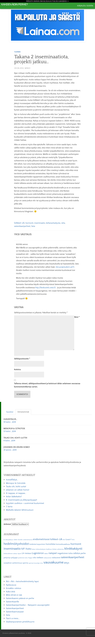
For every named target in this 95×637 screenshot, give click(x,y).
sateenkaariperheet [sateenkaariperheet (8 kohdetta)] (72, 557)
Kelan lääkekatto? (14, 496)
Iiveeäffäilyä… (12, 479)
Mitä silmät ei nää (14, 595)
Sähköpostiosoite (22, 359)
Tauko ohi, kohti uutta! (16, 486)
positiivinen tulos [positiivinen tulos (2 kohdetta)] (23, 558)
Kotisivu (17, 369)
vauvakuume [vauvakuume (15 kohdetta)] (54, 562)
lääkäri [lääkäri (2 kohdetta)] (46, 553)
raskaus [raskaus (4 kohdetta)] (40, 557)
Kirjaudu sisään (85, 6)
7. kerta (9, 506)
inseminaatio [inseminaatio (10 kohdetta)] (12, 548)
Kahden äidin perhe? (14, 4)
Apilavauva (11, 585)
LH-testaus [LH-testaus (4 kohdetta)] (26, 553)
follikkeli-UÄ (19, 223)
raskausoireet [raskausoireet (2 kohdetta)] (47, 558)
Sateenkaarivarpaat (15, 611)
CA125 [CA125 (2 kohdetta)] (15, 539)
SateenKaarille (12, 601)
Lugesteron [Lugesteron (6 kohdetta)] (38, 553)
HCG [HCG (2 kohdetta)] (73, 539)
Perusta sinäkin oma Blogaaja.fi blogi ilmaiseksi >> (47, 1)
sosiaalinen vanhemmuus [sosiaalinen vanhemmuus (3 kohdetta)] (13, 563)
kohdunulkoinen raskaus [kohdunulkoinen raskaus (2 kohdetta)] (10, 553)
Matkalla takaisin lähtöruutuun (19, 510)
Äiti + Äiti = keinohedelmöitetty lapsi (22, 581)
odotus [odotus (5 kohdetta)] (76, 553)
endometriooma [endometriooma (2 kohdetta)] (27, 539)
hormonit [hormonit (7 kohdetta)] (76, 544)
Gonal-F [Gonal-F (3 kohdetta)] (68, 540)
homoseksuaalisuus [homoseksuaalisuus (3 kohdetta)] (63, 544)
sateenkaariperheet (22, 226)
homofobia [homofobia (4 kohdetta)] (50, 544)
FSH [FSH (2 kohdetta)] (64, 539)
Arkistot (7, 524)
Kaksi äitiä (10, 591)
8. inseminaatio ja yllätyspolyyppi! (21, 500)
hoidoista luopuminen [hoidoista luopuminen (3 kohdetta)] (37, 544)
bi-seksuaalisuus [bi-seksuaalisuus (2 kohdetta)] (8, 539)
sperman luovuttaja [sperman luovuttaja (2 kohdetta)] (34, 563)
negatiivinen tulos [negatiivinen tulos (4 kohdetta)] (65, 553)
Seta (33, 226)
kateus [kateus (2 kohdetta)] (34, 549)
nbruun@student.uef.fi (65, 267)
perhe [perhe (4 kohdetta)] (83, 553)
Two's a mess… (13, 618)
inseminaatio (39, 223)
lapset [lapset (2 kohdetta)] (19, 553)
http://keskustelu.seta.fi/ (45, 287)
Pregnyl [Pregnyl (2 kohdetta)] (30, 558)
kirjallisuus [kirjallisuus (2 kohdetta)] (49, 549)
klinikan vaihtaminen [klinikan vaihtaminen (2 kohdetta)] (58, 549)
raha (63, 223)
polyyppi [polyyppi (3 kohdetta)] (14, 558)
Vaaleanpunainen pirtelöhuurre (20, 622)
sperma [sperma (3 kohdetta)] (25, 563)
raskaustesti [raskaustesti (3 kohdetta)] (56, 558)
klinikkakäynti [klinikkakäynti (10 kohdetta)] (73, 548)
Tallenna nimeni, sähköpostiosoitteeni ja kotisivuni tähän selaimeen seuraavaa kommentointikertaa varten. (47, 385)
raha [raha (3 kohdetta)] (34, 558)
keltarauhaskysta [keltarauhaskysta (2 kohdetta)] (41, 549)
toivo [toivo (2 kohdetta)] (41, 563)
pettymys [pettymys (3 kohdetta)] (7, 558)
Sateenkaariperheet (15, 608)
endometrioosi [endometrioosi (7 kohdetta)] (41, 539)
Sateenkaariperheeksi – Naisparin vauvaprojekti (27, 605)
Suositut (9, 412)
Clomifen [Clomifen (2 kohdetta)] (20, 539)
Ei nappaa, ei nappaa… (16, 493)
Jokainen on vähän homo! (17, 490)
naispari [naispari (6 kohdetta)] (52, 553)
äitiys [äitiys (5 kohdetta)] (66, 563)
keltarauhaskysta (53, 223)
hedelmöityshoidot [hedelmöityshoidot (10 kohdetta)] (16, 544)
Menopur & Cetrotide (15, 483)
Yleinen (17, 52)
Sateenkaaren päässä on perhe (20, 598)
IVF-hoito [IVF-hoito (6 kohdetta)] (26, 549)
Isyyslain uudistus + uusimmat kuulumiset (25, 503)
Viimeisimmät (23, 412)
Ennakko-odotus (13, 588)
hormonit (29, 223)
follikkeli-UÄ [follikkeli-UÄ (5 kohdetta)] (56, 539)
